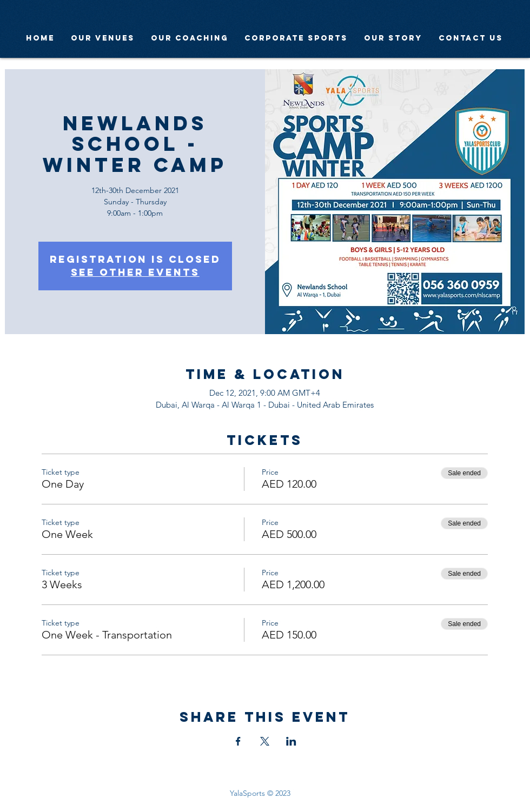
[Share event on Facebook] (238, 741)
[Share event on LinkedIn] (291, 741)
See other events (135, 272)
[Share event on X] (265, 741)
